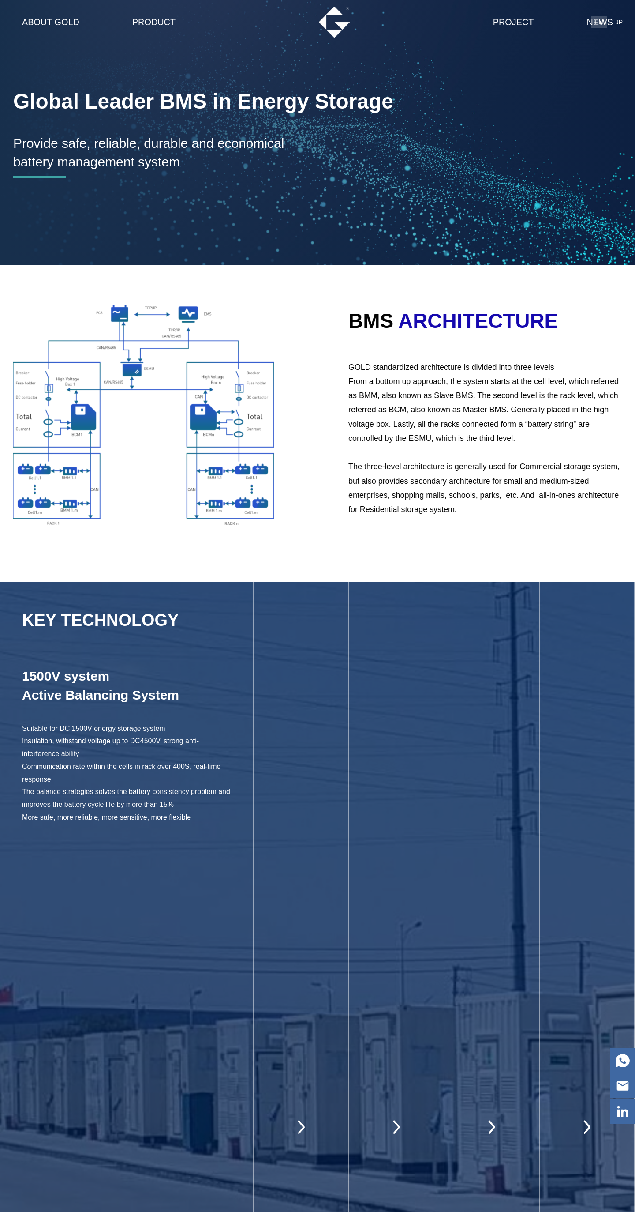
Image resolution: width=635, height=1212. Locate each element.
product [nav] (154, 22)
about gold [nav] (50, 22)
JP (619, 22)
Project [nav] (513, 22)
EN (598, 22)
